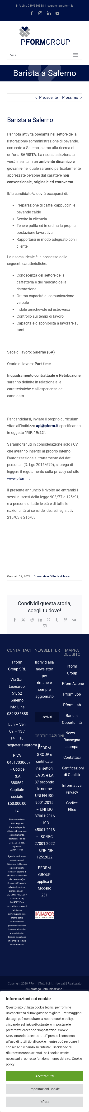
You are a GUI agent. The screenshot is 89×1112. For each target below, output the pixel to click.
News (70, 733)
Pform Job (72, 694)
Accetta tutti (44, 1076)
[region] (44, 1051)
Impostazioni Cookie (45, 1089)
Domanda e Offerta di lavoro (52, 576)
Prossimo (70, 97)
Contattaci (72, 757)
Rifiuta (44, 1102)
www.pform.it (18, 478)
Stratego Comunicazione (45, 989)
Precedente (48, 97)
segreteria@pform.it (60, 5)
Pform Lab (72, 705)
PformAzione (73, 683)
